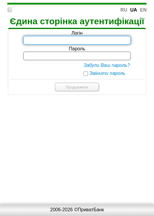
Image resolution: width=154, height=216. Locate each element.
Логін (77, 33)
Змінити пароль (107, 73)
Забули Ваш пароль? (107, 65)
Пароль (77, 48)
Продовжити (77, 87)
